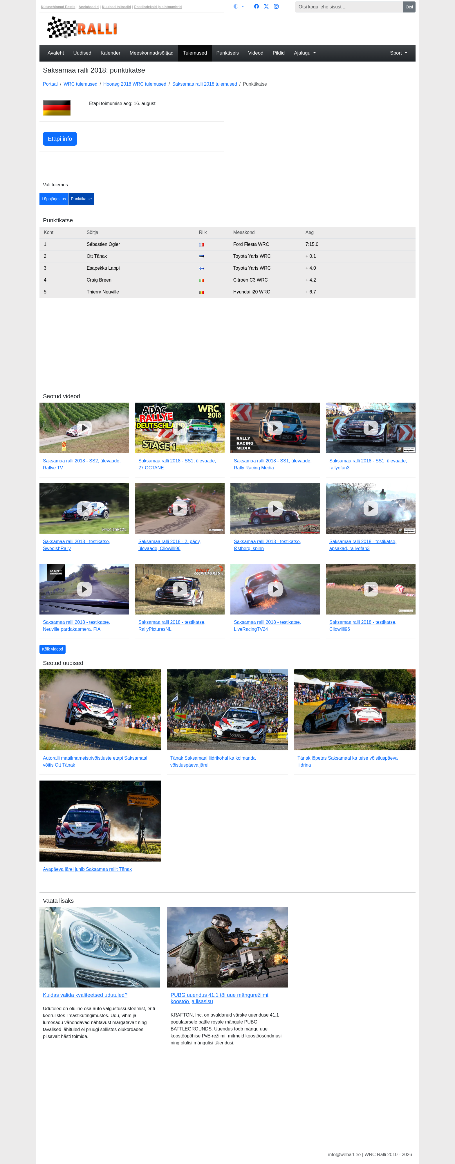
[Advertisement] (275, 28)
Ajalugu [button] (303, 53)
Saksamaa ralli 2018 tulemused (204, 84)
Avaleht (56, 53)
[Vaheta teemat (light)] (239, 6)
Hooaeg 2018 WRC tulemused (134, 84)
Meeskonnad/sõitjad (152, 53)
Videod (255, 53)
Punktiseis (227, 53)
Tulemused (195, 53)
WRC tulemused (80, 84)
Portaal (50, 84)
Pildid (279, 53)
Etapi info (60, 139)
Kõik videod (52, 649)
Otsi (409, 7)
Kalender (110, 53)
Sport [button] (396, 53)
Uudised (82, 53)
